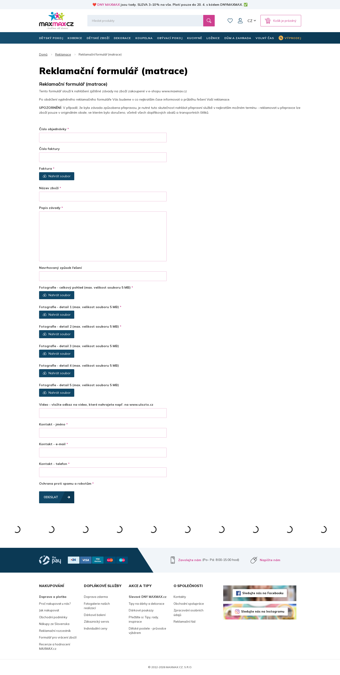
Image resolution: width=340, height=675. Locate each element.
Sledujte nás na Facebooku (262, 593)
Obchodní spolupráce (189, 603)
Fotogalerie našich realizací (97, 606)
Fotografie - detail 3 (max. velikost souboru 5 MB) (79, 346)
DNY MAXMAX (108, 5)
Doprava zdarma (96, 597)
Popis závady (49, 208)
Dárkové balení (95, 615)
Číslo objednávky (52, 129)
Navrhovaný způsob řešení (60, 268)
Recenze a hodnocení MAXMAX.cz (54, 646)
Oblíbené (230, 21)
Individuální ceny (95, 628)
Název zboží (49, 188)
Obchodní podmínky (53, 617)
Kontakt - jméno (52, 424)
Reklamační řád (184, 621)
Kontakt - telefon (53, 464)
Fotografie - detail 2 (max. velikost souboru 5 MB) (79, 326)
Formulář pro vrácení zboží (58, 637)
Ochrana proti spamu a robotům (65, 483)
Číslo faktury (49, 149)
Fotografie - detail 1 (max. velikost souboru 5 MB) (79, 307)
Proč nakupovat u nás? (55, 603)
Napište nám (270, 560)
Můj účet (240, 21)
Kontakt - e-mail (52, 444)
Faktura (45, 168)
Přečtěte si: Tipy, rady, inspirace (144, 619)
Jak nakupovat (49, 610)
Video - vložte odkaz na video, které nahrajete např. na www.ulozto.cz (96, 404)
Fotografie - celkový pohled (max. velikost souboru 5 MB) (85, 287)
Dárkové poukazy (141, 610)
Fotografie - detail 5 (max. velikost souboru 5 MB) (79, 385)
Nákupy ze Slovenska (54, 624)
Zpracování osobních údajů (188, 612)
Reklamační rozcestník (55, 631)
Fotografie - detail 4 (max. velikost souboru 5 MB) (79, 365)
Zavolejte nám (189, 560)
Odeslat (51, 497)
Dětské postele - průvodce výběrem (147, 631)
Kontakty (180, 597)
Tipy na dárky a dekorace (146, 603)
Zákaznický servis (96, 621)
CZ (250, 20)
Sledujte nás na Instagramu (262, 611)
